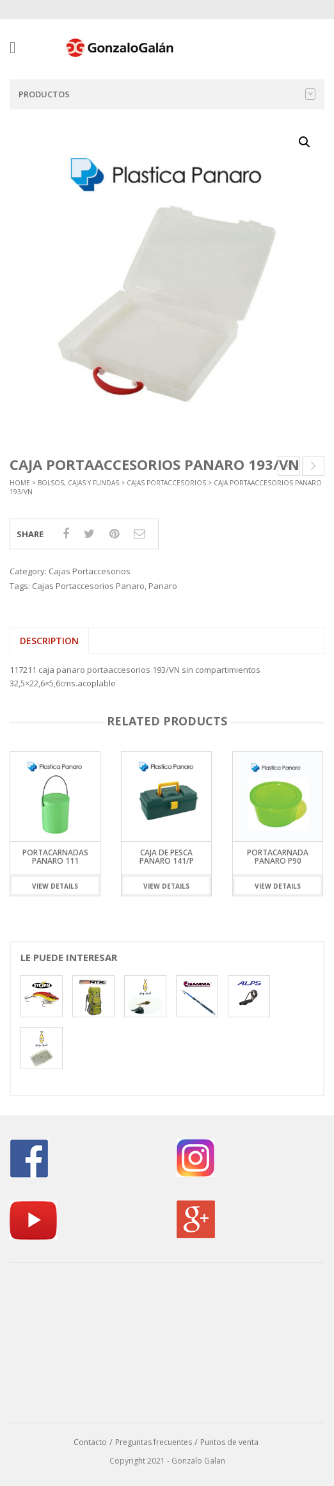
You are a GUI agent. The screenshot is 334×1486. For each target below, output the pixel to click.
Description (49, 640)
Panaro (162, 586)
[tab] (49, 641)
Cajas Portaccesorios (166, 482)
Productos (167, 94)
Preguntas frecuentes (153, 1442)
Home (20, 482)
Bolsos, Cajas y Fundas (78, 482)
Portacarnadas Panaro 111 (55, 856)
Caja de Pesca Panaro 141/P (166, 856)
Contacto (90, 1442)
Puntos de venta (229, 1442)
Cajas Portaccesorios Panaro (88, 586)
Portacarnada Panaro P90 (277, 856)
